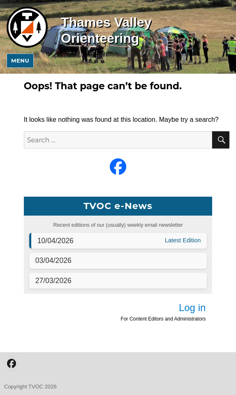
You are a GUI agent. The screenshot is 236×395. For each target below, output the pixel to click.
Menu (20, 60)
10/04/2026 (55, 241)
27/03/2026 (53, 280)
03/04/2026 (53, 260)
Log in (192, 307)
